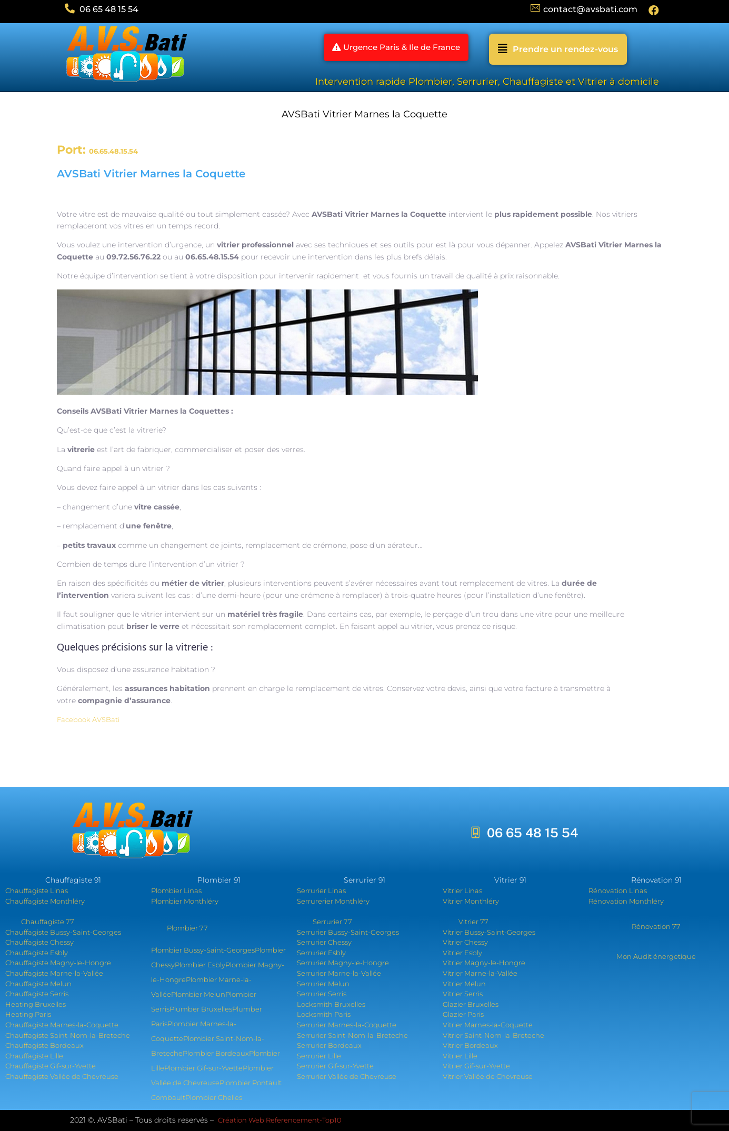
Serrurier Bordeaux (329, 1045)
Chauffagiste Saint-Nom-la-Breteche (67, 1035)
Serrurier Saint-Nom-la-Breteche (352, 1035)
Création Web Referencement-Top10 (280, 1120)
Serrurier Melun (323, 983)
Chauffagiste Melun (38, 983)
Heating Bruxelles (35, 1004)
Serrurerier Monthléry (333, 901)
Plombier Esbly (200, 964)
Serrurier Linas (321, 890)
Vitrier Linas (462, 890)
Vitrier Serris (463, 993)
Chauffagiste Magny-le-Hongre (58, 962)
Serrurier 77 (332, 921)
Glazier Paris (463, 1014)
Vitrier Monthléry (471, 901)
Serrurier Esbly (321, 952)
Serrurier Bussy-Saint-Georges (348, 932)
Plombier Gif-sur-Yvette (203, 1068)
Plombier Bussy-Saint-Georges (203, 950)
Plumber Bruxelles (200, 1009)
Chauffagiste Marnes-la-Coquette (61, 1024)
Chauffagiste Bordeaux (44, 1045)
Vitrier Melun (464, 983)
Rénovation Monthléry (626, 901)
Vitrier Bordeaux (470, 1045)
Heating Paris (28, 1014)
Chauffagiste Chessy (39, 942)
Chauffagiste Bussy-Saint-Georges (63, 932)
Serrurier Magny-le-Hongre (343, 962)
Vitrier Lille (460, 1056)
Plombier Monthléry (184, 901)
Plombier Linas (176, 890)
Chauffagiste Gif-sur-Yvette (50, 1066)
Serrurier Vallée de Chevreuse (346, 1076)
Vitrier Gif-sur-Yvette (476, 1066)
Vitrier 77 (473, 921)
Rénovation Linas (617, 890)
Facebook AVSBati (88, 719)
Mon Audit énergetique (656, 956)
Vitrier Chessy (465, 942)
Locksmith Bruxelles (331, 1004)
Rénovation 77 (656, 926)
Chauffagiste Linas (36, 890)
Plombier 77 (187, 928)
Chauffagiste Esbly (36, 952)
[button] (388, 49)
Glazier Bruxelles (470, 1004)
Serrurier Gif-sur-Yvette (335, 1066)
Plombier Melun (198, 994)
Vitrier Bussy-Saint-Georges (489, 932)
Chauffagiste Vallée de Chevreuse (61, 1076)
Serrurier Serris (321, 993)
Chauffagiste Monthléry (45, 901)
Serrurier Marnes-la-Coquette (346, 1024)
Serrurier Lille (319, 1056)
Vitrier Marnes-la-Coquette (488, 1024)
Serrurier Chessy (324, 942)
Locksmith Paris (324, 1014)
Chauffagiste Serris (36, 993)
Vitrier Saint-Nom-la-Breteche (493, 1035)
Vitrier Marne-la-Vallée (480, 973)
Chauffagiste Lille (34, 1056)
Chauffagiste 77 (47, 921)
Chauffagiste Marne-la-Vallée (54, 973)
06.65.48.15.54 (113, 151)
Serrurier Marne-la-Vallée (339, 973)
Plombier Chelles (213, 1097)
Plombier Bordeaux (216, 1053)
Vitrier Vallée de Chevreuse (488, 1076)
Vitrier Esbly (462, 952)
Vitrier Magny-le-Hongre (484, 962)
